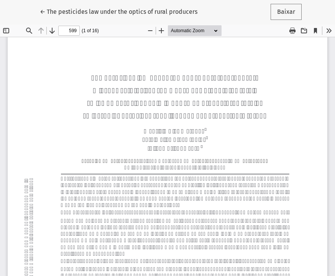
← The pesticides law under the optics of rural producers (118, 11)
